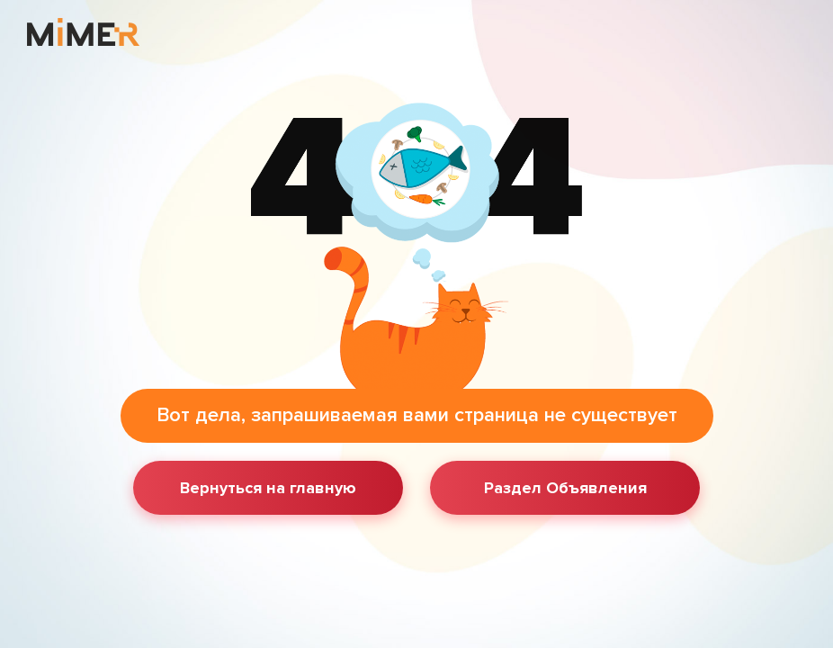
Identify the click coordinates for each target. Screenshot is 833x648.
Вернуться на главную (268, 488)
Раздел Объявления (565, 488)
